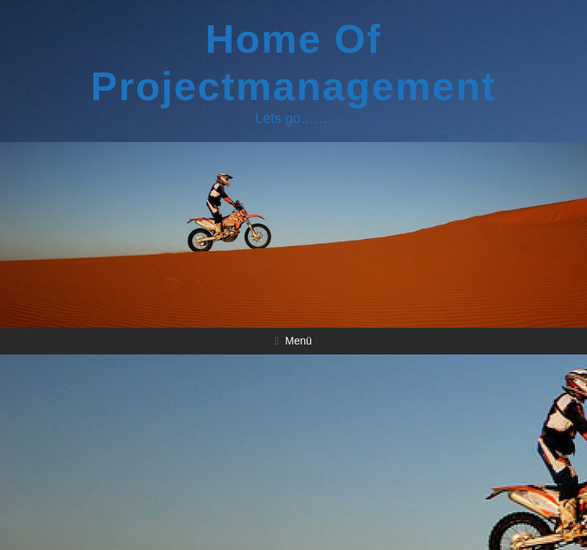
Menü (298, 341)
